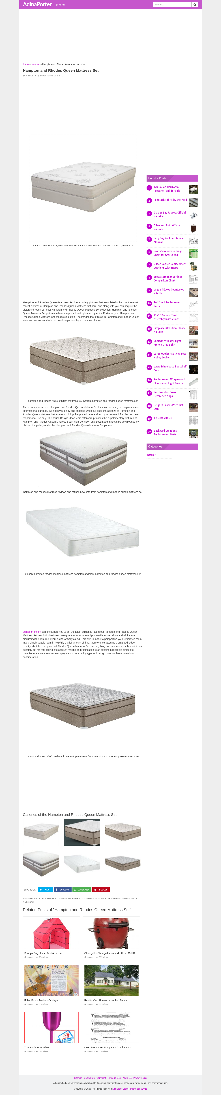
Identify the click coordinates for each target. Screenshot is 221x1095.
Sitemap (78, 1078)
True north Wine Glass (37, 1047)
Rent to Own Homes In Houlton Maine (105, 1000)
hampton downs (113, 898)
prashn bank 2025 (138, 1089)
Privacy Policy (140, 1078)
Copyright (101, 1078)
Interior (60, 4)
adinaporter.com (32, 631)
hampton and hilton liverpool (42, 898)
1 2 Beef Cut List (163, 418)
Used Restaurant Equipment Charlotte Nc (107, 1047)
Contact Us (89, 1078)
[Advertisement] (110, 37)
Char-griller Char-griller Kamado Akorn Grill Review (113, 953)
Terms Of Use (114, 1078)
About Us (127, 1078)
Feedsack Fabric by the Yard (170, 199)
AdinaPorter (37, 4)
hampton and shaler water (72, 898)
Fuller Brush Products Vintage (41, 1000)
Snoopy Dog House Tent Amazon (43, 953)
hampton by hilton (95, 898)
